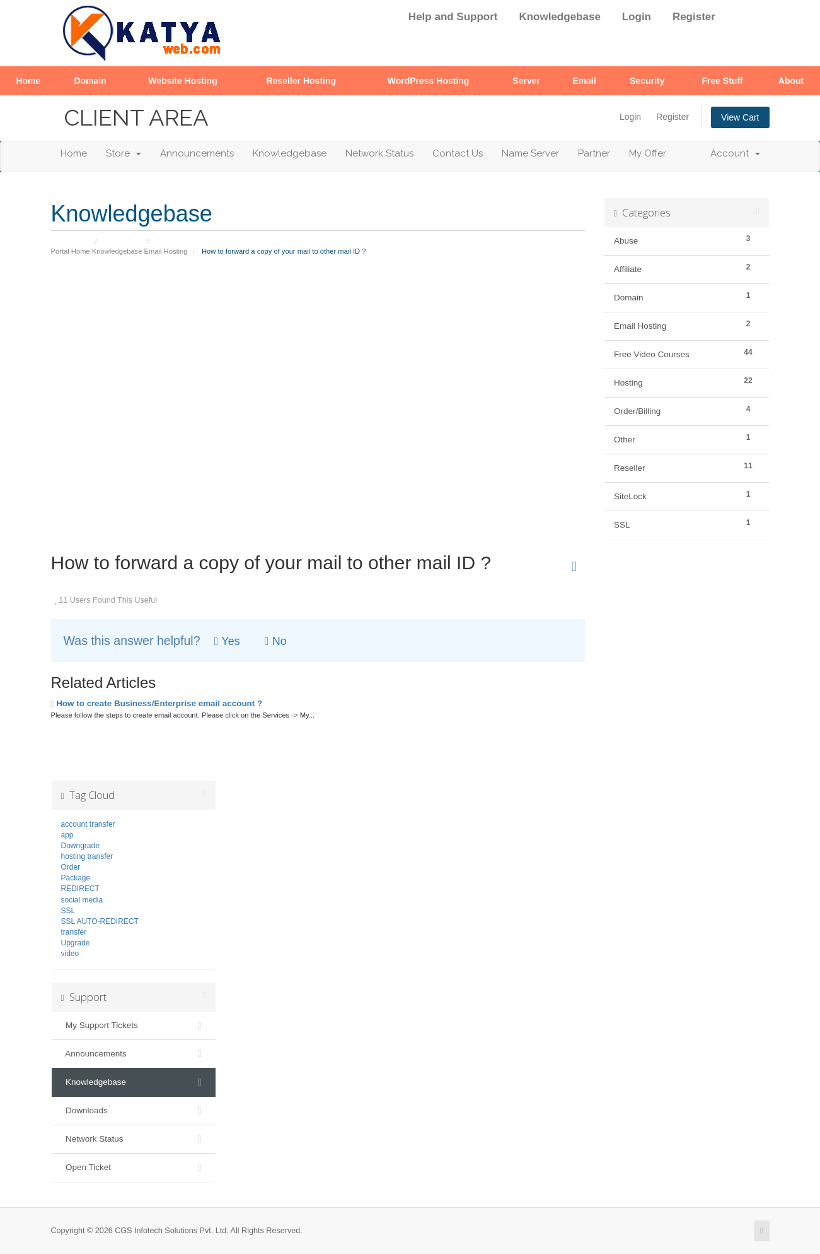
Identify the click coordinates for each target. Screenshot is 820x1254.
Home (28, 81)
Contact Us (457, 153)
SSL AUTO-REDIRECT (100, 921)
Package (76, 877)
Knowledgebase (559, 17)
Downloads (134, 1110)
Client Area (136, 117)
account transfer (88, 824)
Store (123, 153)
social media (82, 900)
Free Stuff (722, 81)
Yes (227, 641)
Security (647, 81)
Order (71, 867)
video (70, 953)
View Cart (740, 117)
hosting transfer (87, 856)
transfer (74, 932)
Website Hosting (182, 81)
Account (735, 153)
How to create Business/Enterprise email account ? (157, 703)
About (791, 81)
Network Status (379, 153)
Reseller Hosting (301, 81)
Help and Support (453, 17)
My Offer (647, 153)
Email (584, 81)
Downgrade (80, 845)
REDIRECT (80, 888)
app (67, 835)
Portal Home (70, 251)
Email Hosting (166, 251)
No (276, 641)
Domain (90, 81)
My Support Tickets (134, 1025)
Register (694, 17)
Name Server (530, 153)
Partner (594, 153)
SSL (68, 910)
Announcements (197, 153)
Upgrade (75, 942)
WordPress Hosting (429, 81)
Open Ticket (134, 1167)
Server (526, 81)
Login (636, 17)
